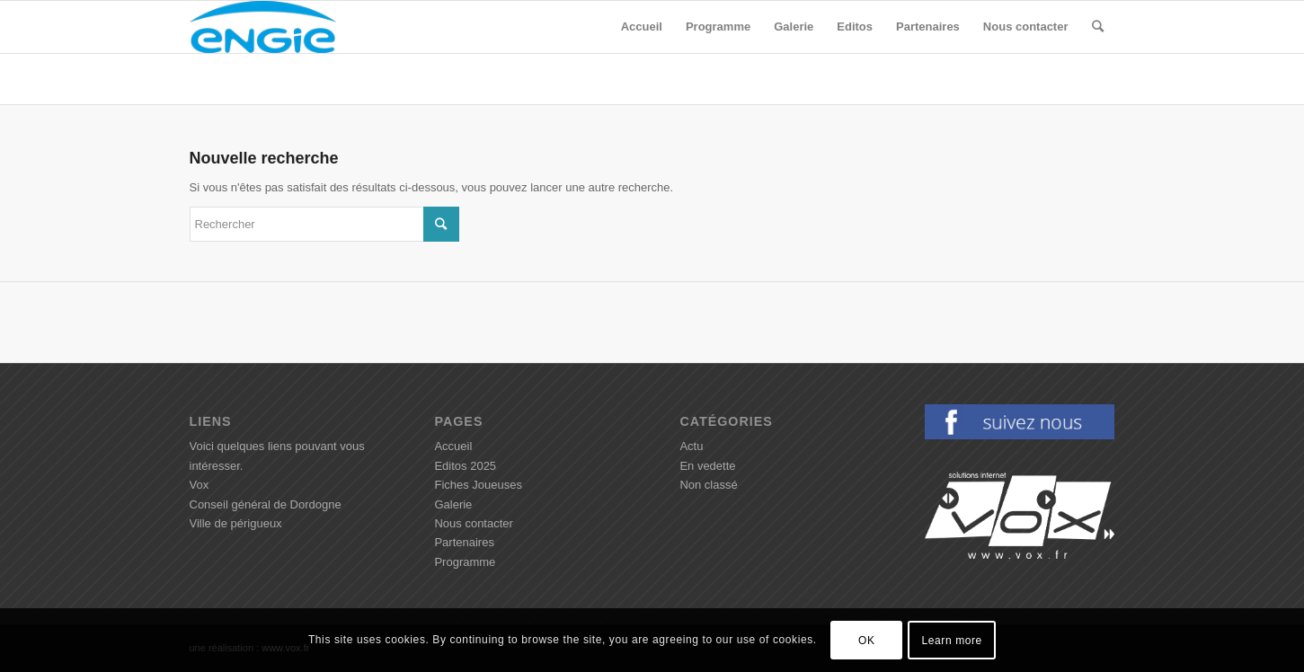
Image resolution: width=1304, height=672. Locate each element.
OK (866, 640)
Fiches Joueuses (478, 484)
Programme (464, 562)
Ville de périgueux (236, 523)
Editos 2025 (465, 466)
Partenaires (463, 542)
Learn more (952, 640)
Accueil (453, 446)
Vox (199, 484)
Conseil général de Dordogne (266, 504)
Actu (691, 446)
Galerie (453, 504)
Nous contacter (473, 523)
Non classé (708, 484)
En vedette (707, 466)
